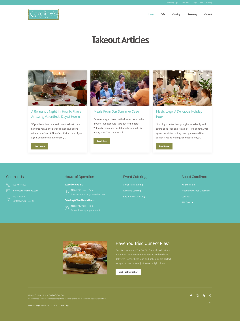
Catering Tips (172, 2)
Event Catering (134, 176)
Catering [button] (176, 14)
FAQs (195, 2)
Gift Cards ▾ (187, 202)
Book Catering (206, 2)
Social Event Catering (134, 196)
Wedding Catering (132, 190)
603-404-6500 (19, 184)
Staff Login (65, 305)
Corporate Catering (133, 184)
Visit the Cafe (188, 184)
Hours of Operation (79, 176)
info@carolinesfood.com (25, 190)
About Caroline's (194, 176)
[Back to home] (43, 14)
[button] (210, 303)
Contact (208, 14)
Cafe (163, 14)
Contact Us (15, 176)
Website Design (34, 305)
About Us (185, 2)
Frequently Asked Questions (196, 190)
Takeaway (192, 14)
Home (150, 14)
